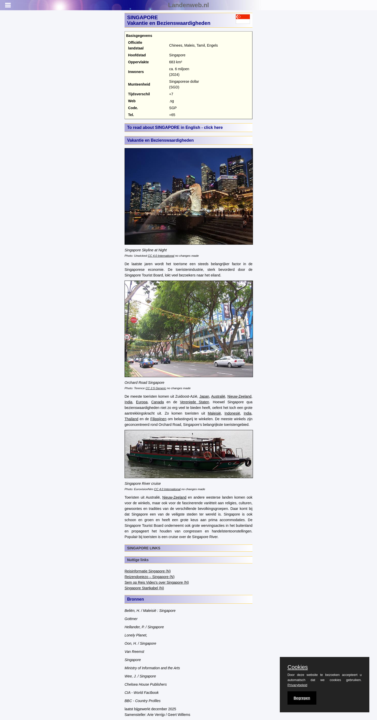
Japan (204, 396)
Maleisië (214, 413)
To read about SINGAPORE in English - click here (175, 127)
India (128, 402)
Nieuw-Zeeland (239, 396)
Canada (157, 402)
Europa (142, 402)
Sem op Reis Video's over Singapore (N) (157, 582)
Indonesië (232, 413)
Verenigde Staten (194, 402)
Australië (218, 396)
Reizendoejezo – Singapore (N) (149, 577)
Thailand (131, 419)
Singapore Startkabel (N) (144, 588)
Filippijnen (158, 419)
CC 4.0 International (161, 255)
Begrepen (302, 698)
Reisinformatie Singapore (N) (148, 571)
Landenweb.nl (188, 5)
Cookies (297, 667)
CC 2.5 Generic (156, 388)
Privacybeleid (297, 685)
